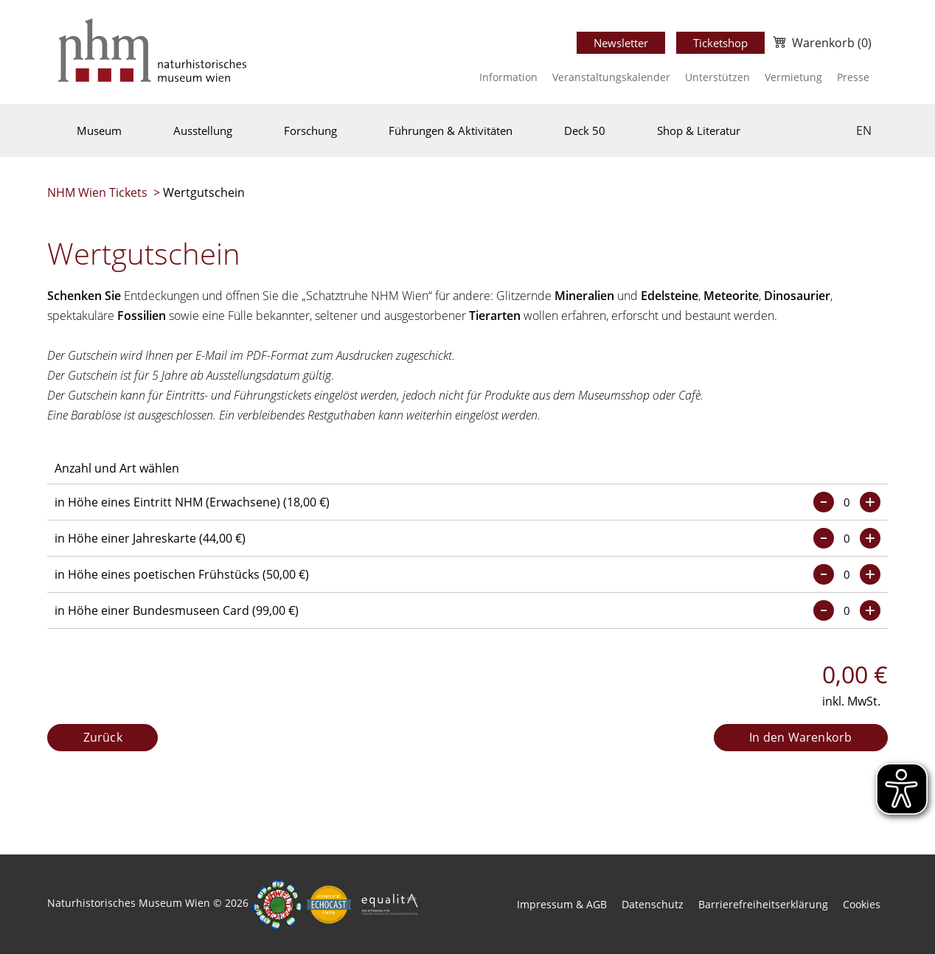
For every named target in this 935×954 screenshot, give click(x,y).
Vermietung (793, 77)
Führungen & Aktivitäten (450, 130)
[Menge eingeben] (847, 502)
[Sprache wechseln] (863, 130)
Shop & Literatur (698, 130)
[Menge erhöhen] (870, 502)
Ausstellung (202, 130)
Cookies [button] (861, 904)
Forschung (310, 130)
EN (864, 130)
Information (508, 77)
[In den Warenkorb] (801, 738)
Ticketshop (720, 42)
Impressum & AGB (562, 904)
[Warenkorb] (821, 43)
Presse (853, 77)
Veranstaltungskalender (611, 77)
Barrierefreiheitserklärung (763, 904)
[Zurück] (102, 738)
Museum (99, 130)
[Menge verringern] (823, 502)
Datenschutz (653, 904)
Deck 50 (584, 130)
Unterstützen (717, 77)
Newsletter (621, 42)
